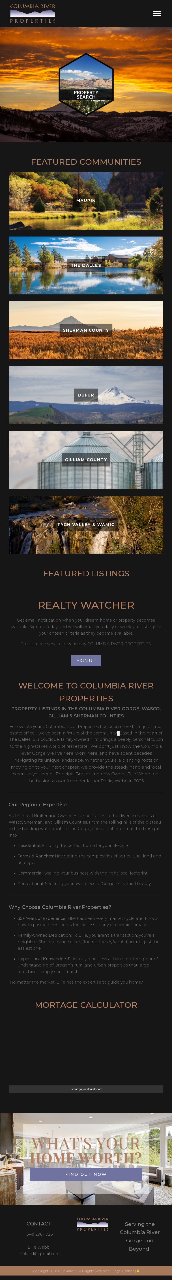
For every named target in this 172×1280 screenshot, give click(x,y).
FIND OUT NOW (86, 1174)
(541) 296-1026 (39, 1234)
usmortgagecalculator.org (86, 1089)
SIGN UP (86, 660)
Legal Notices (123, 1271)
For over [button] (18, 726)
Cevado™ (69, 1271)
